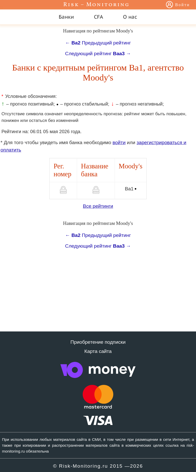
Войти (182, 5)
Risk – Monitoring (96, 5)
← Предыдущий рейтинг (98, 42)
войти (119, 142)
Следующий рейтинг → (98, 53)
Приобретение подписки (98, 342)
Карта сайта (98, 351)
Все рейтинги (98, 206)
